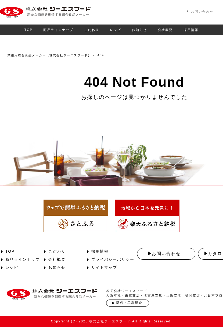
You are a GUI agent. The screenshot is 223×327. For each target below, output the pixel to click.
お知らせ (139, 30)
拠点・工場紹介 (129, 303)
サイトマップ (104, 267)
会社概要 (165, 30)
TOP (28, 30)
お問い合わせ (202, 11)
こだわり (91, 30)
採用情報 (191, 30)
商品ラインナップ (58, 30)
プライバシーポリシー (112, 259)
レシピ (115, 30)
